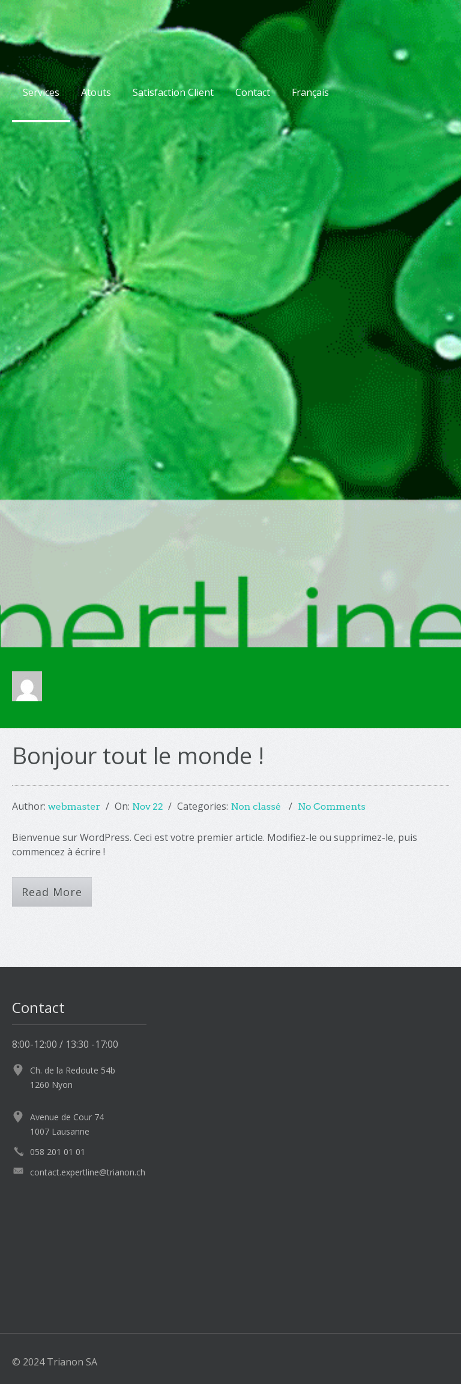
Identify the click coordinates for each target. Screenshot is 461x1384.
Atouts (96, 92)
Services (41, 92)
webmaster (74, 806)
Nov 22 (147, 806)
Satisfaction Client (173, 92)
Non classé (255, 806)
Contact (252, 92)
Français (310, 92)
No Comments (332, 806)
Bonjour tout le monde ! (138, 755)
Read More (52, 892)
